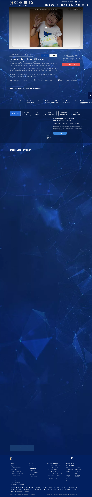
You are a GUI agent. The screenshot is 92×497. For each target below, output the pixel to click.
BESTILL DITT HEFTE (71, 65)
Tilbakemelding (33, 475)
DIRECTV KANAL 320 (54, 465)
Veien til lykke (16, 68)
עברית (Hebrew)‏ (72, 486)
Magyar (13, 488)
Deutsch (26, 486)
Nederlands (40, 488)
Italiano (20, 488)
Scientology (68, 466)
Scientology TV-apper (54, 474)
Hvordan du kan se (34, 471)
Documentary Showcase (17, 483)
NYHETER (77, 5)
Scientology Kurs (78, 466)
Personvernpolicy (73, 493)
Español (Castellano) (60, 486)
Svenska (74, 488)
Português (54, 488)
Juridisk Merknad (61, 495)
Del (45, 55)
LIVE (57, 5)
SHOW (71, 5)
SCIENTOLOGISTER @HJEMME (21, 55)
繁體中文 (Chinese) (16, 490)
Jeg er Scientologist (16, 481)
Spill (60, 133)
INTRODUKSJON (49, 5)
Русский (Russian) (65, 488)
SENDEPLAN (64, 5)
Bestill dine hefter (69, 80)
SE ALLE (21, 448)
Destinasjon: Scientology (17, 472)
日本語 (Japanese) (29, 488)
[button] (90, 95)
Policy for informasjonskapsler (60, 493)
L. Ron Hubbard (69, 468)
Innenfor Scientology (16, 470)
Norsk (47, 488)
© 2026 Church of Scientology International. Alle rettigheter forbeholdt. (22, 494)
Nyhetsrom (32, 473)
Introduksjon (32, 469)
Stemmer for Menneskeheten (18, 476)
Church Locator (78, 468)
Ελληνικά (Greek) (35, 486)
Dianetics (68, 470)
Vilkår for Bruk (49, 493)
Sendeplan (32, 465)
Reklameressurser (34, 477)
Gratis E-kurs (20, 80)
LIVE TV (31, 462)
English (13, 486)
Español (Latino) (47, 486)
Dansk (19, 486)
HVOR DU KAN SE (52, 462)
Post (53, 55)
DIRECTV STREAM (53, 467)
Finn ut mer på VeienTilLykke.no (45, 80)
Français (26, 490)
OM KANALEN (33, 467)
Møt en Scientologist (16, 474)
